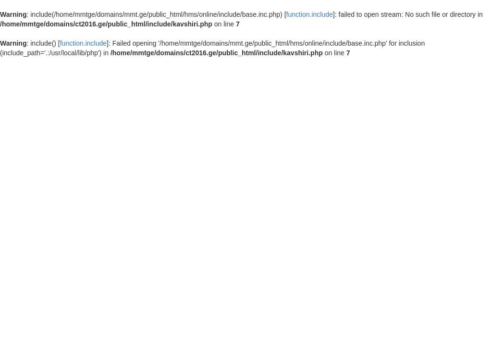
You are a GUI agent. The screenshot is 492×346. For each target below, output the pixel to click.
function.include (309, 14)
